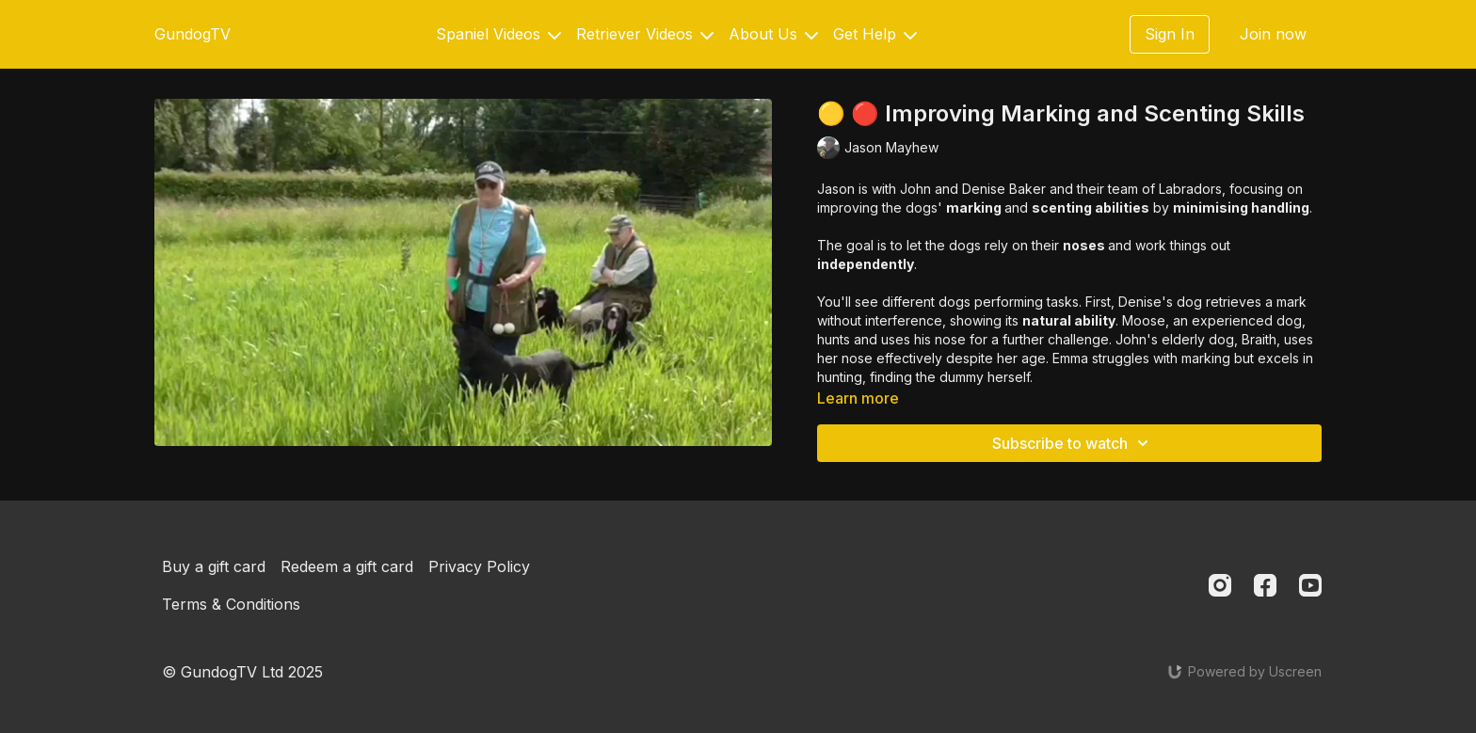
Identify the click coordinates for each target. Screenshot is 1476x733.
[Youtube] (1310, 585)
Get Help (875, 33)
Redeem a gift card (347, 566)
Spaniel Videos (498, 33)
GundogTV (192, 33)
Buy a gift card (213, 566)
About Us (773, 33)
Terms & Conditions (231, 604)
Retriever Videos (645, 33)
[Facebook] (1265, 585)
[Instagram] (1220, 585)
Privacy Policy (479, 566)
